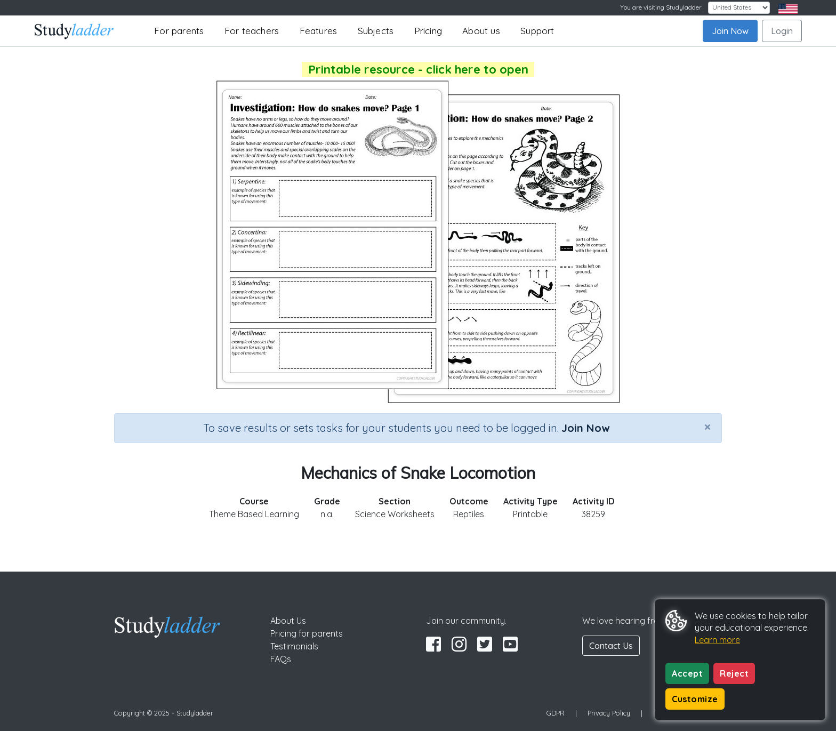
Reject (734, 673)
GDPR (555, 713)
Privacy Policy (609, 713)
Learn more (717, 639)
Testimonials (294, 646)
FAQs (280, 659)
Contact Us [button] (611, 645)
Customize (695, 699)
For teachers (251, 30)
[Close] (707, 426)
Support (537, 30)
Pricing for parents (306, 633)
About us (481, 30)
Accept (687, 673)
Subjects (376, 30)
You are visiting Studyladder (661, 7)
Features (318, 30)
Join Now (730, 31)
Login (782, 31)
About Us (288, 620)
